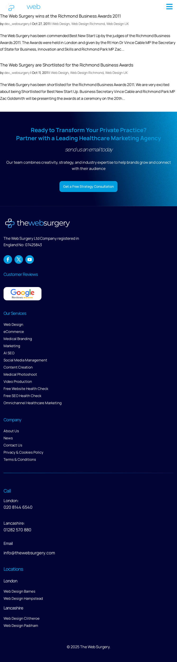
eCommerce (14, 331)
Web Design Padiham (21, 625)
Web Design (59, 72)
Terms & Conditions (20, 459)
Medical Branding (18, 338)
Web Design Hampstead (23, 598)
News (8, 438)
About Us (11, 430)
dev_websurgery (17, 72)
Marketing (12, 345)
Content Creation (18, 367)
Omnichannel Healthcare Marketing (33, 402)
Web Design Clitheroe (22, 618)
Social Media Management (25, 360)
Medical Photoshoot (20, 374)
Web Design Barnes (19, 591)
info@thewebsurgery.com (29, 553)
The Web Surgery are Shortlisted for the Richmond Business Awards (66, 65)
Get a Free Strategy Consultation (88, 186)
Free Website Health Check (26, 388)
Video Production (18, 381)
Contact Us (13, 445)
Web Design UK (116, 72)
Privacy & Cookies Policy (23, 452)
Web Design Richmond (87, 72)
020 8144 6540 (18, 507)
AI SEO (9, 352)
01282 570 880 (17, 529)
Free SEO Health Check (22, 395)
